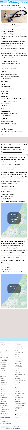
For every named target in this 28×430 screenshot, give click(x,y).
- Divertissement (4, 390)
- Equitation (3, 411)
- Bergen (17, 354)
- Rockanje (17, 390)
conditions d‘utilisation (13, 426)
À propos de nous (19, 413)
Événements (3, 415)
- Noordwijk (17, 382)
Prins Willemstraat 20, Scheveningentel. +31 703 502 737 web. (10, 79)
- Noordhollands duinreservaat (19, 360)
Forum (16, 342)
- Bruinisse (17, 399)
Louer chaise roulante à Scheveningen (12, 152)
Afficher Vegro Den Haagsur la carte (14, 289)
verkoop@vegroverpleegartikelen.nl (13, 272)
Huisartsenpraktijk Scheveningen (9, 74)
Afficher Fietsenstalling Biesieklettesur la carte (14, 218)
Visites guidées (4, 397)
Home (2, 342)
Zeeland (17, 391)
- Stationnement (4, 421)
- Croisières (3, 388)
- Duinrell (2, 368)
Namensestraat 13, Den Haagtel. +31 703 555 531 (8, 125)
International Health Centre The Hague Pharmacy (13, 99)
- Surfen (2, 407)
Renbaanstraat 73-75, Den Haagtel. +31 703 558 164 (9, 115)
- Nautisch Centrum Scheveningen (5, 359)
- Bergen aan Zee (19, 352)
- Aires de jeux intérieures (6, 393)
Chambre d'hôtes (4, 364)
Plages (2, 378)
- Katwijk (17, 384)
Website (6, 81)
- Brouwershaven (19, 397)
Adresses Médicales (5, 423)
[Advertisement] (14, 140)
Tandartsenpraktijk (5, 111)
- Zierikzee (17, 401)
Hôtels (2, 372)
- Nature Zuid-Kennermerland (18, 366)
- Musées (2, 380)
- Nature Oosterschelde (20, 403)
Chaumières (3, 366)
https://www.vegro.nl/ (6, 269)
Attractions (3, 386)
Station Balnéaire (4, 347)
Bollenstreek (18, 378)
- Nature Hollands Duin (20, 380)
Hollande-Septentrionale (21, 347)
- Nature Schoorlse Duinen (19, 349)
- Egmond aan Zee (19, 358)
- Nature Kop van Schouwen (19, 408)
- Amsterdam (18, 368)
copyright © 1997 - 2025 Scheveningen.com (13, 428)
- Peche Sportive (4, 409)
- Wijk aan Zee (18, 363)
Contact (17, 417)
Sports (2, 399)
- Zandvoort (17, 372)
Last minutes (3, 374)
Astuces (2, 349)
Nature (2, 395)
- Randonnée (3, 403)
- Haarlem (17, 370)
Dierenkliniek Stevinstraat (7, 121)
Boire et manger (4, 413)
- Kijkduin (2, 370)
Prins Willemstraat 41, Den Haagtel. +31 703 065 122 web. (9, 103)
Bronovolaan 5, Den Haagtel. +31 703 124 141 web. (7, 91)
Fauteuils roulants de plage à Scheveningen (13, 149)
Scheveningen (12, 157)
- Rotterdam (17, 388)
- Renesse (17, 395)
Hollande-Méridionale (20, 374)
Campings (3, 362)
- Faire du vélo (3, 401)
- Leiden (17, 376)
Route (1, 419)
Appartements (4, 357)
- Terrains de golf (4, 405)
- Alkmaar (17, 356)
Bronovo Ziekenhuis (5, 86)
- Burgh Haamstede (19, 405)
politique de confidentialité (21, 426)
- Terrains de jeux (4, 392)
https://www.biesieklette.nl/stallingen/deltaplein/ (13, 201)
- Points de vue (4, 384)
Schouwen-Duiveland (20, 393)
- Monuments (3, 382)
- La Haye (17, 386)
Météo (2, 353)
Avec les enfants (4, 351)
